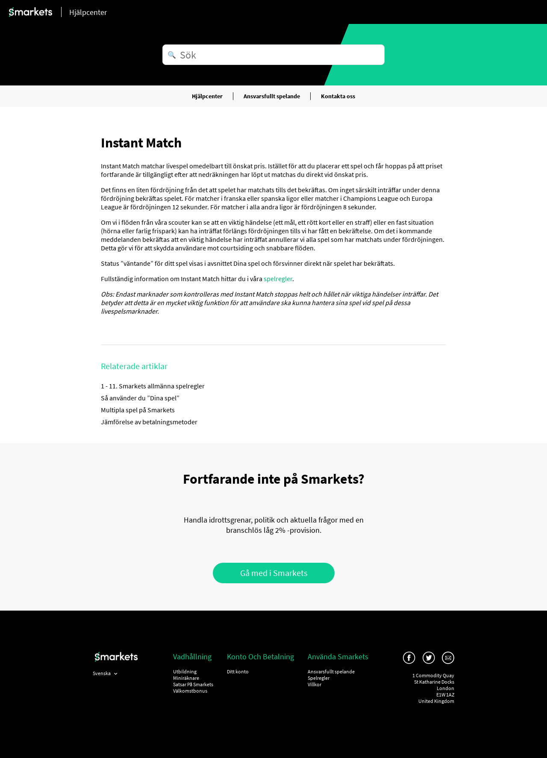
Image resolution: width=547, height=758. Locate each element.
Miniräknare (186, 678)
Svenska (102, 673)
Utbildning (185, 671)
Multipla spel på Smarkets (138, 409)
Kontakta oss (338, 96)
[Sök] (273, 54)
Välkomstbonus (190, 690)
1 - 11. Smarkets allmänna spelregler (153, 386)
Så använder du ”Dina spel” (140, 398)
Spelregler (318, 678)
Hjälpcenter (207, 96)
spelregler (278, 278)
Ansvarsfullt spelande (272, 96)
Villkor (314, 684)
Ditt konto (238, 671)
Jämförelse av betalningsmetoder (149, 421)
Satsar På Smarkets (193, 684)
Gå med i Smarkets (273, 572)
